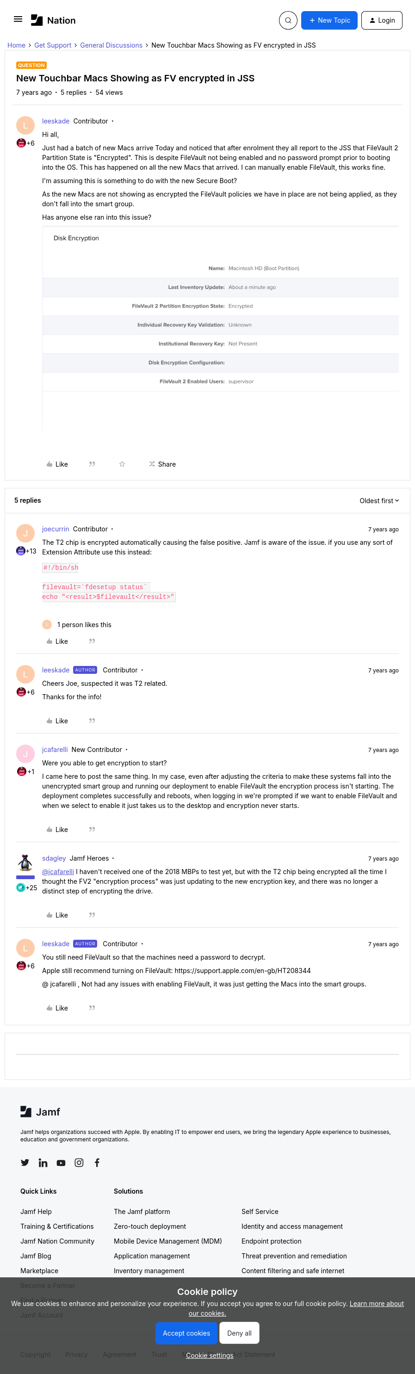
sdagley (54, 858)
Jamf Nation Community (57, 1241)
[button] (18, 22)
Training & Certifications (57, 1226)
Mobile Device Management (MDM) (168, 1241)
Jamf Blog (35, 1256)
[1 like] (76, 624)
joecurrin (55, 529)
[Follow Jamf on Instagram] (79, 1162)
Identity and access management (292, 1226)
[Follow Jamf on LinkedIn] (43, 1162)
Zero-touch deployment (150, 1226)
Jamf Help (36, 1211)
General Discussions (111, 45)
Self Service (260, 1211)
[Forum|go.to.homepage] (53, 20)
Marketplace (39, 1271)
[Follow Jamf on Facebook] (97, 1162)
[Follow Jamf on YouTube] (61, 1162)
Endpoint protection (272, 1241)
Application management (152, 1256)
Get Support (52, 45)
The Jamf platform (142, 1211)
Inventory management (149, 1271)
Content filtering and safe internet (293, 1271)
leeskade (55, 121)
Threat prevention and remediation (294, 1256)
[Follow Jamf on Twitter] (25, 1162)
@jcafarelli (58, 871)
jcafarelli (55, 749)
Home (16, 45)
